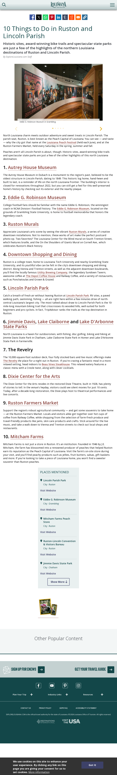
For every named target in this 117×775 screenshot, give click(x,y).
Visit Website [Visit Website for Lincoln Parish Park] (48, 490)
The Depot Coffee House (40, 276)
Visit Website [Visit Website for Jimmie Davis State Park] (48, 573)
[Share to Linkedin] (58, 17)
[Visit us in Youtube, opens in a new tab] (51, 685)
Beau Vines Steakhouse (56, 364)
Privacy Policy (45, 708)
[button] (84, 17)
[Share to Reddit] (71, 17)
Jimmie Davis (21, 321)
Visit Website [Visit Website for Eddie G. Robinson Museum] (48, 509)
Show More (58, 581)
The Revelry (10, 360)
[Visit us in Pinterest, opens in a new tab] (65, 685)
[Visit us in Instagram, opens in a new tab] (78, 685)
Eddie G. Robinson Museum (37, 197)
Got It (92, 765)
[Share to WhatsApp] (45, 17)
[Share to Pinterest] (52, 17)
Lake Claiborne (53, 321)
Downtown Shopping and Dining (42, 254)
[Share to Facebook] (32, 17)
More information (38, 772)
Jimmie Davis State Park (57, 563)
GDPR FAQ (63, 708)
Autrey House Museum (32, 167)
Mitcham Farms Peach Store (56, 520)
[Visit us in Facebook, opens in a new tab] (38, 685)
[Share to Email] (78, 17)
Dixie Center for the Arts (34, 376)
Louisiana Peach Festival (61, 142)
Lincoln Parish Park (28, 288)
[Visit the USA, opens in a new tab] (71, 721)
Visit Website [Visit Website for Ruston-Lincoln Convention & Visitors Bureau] (48, 554)
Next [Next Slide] (101, 129)
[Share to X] (39, 17)
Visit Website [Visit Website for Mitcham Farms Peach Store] (48, 532)
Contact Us (26, 708)
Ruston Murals (23, 224)
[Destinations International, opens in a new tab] (46, 721)
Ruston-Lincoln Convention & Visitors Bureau (59, 543)
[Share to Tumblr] (65, 17)
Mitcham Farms (26, 436)
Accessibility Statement (86, 708)
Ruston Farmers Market (33, 403)
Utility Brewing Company (52, 272)
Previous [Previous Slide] (16, 129)
